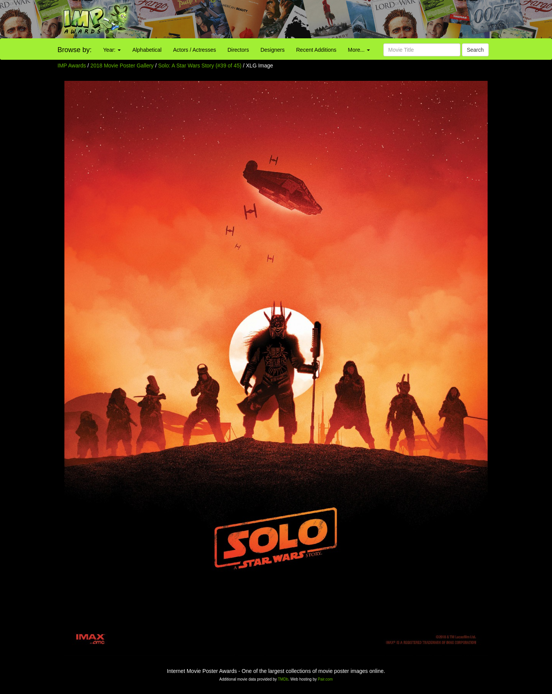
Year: (112, 50)
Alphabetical (146, 50)
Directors (238, 50)
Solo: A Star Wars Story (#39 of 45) (200, 65)
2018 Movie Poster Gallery (122, 65)
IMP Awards (72, 65)
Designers (272, 50)
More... (359, 50)
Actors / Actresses (194, 50)
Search (475, 50)
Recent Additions (316, 50)
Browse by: (75, 50)
